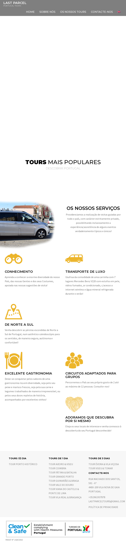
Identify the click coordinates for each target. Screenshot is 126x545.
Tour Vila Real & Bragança (65, 497)
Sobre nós (47, 11)
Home (30, 11)
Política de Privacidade (103, 507)
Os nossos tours (73, 11)
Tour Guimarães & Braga (64, 480)
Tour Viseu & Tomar (101, 468)
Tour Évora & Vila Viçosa (104, 464)
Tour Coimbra (57, 468)
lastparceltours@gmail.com (107, 501)
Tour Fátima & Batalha (63, 472)
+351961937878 (97, 497)
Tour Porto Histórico (23, 464)
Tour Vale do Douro (61, 484)
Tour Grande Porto (61, 476)
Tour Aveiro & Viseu (61, 464)
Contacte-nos (102, 11)
